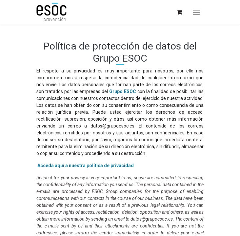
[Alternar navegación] (196, 12)
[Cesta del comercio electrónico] (179, 12)
